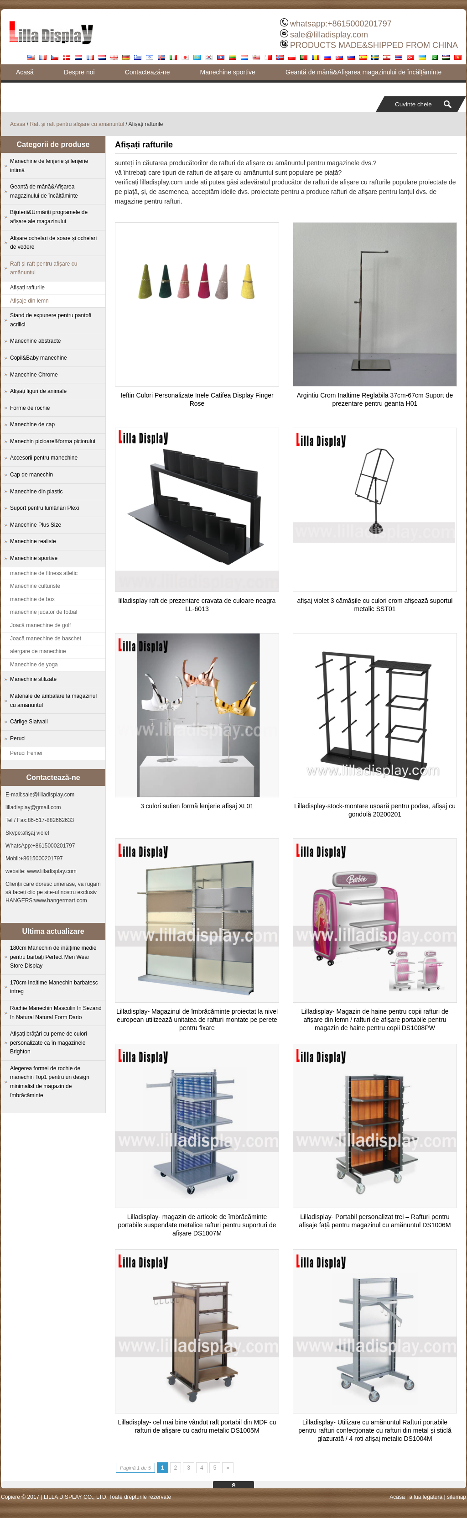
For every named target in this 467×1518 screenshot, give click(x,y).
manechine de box (32, 599)
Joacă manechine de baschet (45, 638)
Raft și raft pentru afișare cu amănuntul (77, 124)
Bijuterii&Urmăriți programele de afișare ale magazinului (49, 217)
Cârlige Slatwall (29, 721)
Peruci (18, 738)
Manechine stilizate (33, 679)
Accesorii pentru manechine (44, 458)
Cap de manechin (31, 474)
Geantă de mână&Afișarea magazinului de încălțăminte (363, 72)
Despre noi (79, 72)
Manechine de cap (32, 424)
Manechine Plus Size (35, 525)
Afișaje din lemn (29, 301)
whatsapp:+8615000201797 (341, 23)
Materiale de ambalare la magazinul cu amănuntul (53, 700)
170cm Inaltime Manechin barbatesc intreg (54, 987)
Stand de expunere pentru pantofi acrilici (50, 320)
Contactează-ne (147, 72)
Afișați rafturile (27, 287)
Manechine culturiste (35, 586)
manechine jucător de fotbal (43, 612)
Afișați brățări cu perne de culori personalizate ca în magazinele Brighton (48, 1043)
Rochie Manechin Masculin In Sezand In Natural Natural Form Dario (56, 1013)
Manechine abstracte (35, 341)
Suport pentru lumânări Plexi (44, 508)
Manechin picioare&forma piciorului (52, 441)
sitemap (456, 1497)
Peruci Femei (26, 753)
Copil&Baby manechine (38, 358)
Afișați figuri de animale (38, 391)
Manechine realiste (33, 541)
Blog (22, 88)
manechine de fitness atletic (44, 573)
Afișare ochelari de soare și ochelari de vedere (53, 243)
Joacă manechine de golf (40, 625)
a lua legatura (425, 1497)
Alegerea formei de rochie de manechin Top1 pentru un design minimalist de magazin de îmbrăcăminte (49, 1082)
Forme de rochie (30, 408)
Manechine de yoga (34, 664)
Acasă (25, 72)
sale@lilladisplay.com (329, 34)
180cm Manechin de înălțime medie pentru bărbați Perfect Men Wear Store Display (53, 957)
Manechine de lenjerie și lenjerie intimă (49, 165)
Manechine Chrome (34, 375)
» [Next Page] (227, 1468)
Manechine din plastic (36, 491)
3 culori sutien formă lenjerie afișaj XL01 (197, 806)
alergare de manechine (38, 651)
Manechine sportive (227, 72)
